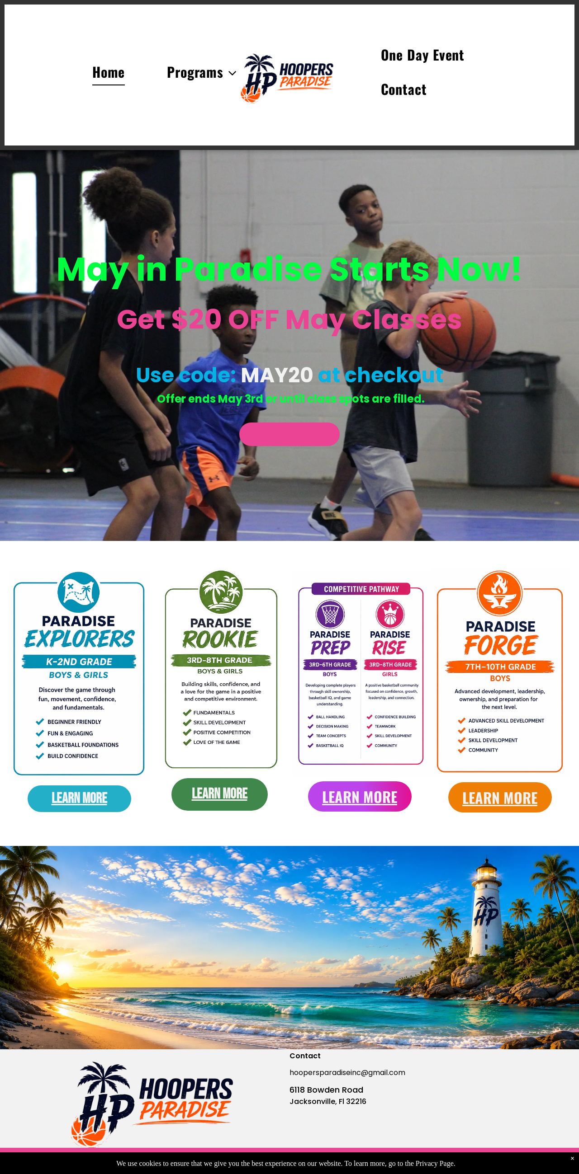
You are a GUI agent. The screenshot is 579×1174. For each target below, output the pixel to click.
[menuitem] (87, 75)
